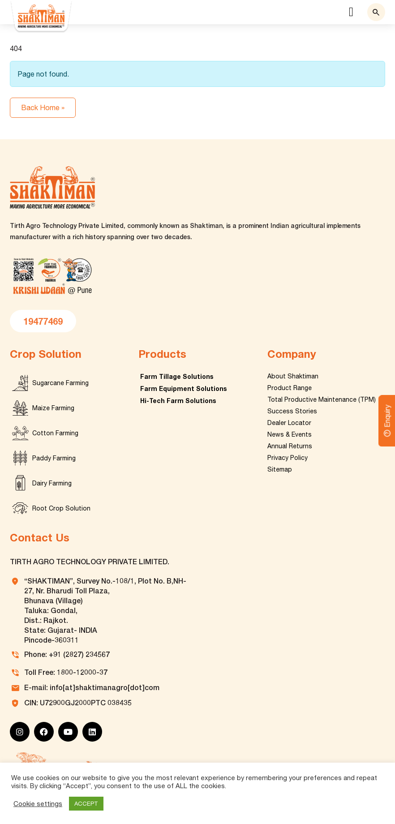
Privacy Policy (287, 457)
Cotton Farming (55, 433)
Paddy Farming (54, 458)
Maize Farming (53, 408)
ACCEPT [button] (86, 803)
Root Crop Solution (61, 508)
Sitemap (279, 469)
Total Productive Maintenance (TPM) (321, 399)
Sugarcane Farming (60, 382)
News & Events (289, 434)
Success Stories (292, 411)
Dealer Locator (289, 422)
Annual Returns (289, 446)
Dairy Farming (52, 483)
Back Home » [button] (42, 107)
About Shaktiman (292, 376)
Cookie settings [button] (37, 803)
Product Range (289, 387)
